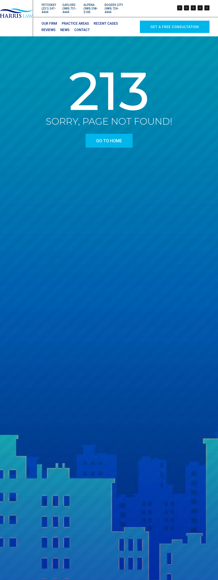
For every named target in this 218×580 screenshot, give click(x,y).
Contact (82, 30)
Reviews (49, 30)
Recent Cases (106, 24)
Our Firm (49, 24)
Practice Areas (75, 24)
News (65, 30)
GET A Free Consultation (175, 27)
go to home (109, 140)
